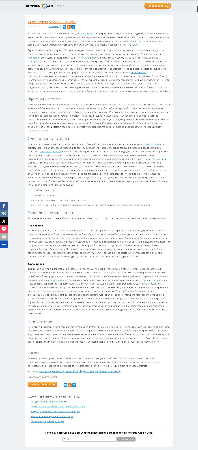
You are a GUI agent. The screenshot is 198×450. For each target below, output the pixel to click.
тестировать (82, 58)
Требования (54, 27)
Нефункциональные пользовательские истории (55, 411)
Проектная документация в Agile (47, 421)
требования (34, 58)
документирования (151, 144)
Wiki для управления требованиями (49, 401)
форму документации (155, 159)
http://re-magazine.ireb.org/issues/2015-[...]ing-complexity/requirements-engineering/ (80, 371)
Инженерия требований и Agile (52, 22)
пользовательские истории (52, 280)
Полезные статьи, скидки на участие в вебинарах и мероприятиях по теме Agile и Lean (99, 432)
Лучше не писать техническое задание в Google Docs (58, 406)
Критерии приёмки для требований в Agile (52, 416)
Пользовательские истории (154, 280)
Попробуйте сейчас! (40, 384)
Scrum (134, 45)
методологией (87, 33)
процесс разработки (50, 151)
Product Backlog (139, 72)
